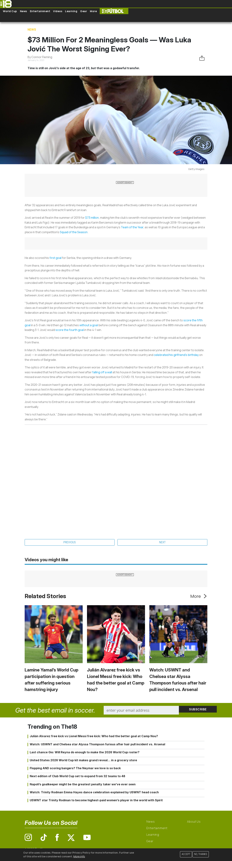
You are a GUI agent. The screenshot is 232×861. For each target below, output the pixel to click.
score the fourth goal (69, 330)
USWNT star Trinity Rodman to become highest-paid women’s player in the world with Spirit (96, 801)
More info (79, 856)
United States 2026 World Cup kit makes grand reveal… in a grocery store (83, 761)
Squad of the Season (74, 232)
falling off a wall (102, 372)
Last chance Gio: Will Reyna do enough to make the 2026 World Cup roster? (84, 753)
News (23, 11)
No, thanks (200, 854)
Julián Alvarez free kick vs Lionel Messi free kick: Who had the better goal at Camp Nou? (94, 737)
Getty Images (196, 169)
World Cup (10, 11)
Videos (57, 11)
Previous (69, 543)
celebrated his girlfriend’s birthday (176, 355)
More (93, 11)
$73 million (92, 218)
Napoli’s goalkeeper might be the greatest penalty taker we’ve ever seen (83, 785)
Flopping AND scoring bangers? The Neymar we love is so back (75, 769)
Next (162, 543)
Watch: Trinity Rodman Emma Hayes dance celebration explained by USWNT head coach (94, 793)
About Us (194, 822)
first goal (55, 258)
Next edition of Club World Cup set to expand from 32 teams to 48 (77, 777)
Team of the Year (132, 227)
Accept (186, 854)
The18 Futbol (114, 11)
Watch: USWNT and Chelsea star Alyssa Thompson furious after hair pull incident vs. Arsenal (97, 745)
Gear (83, 11)
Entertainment (40, 11)
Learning (71, 11)
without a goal (88, 325)
